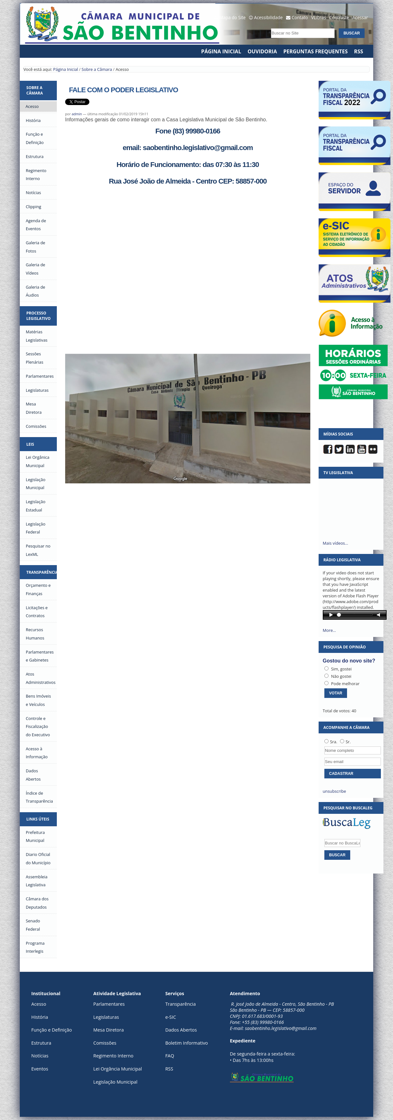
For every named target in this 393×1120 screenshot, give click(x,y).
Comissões (104, 1043)
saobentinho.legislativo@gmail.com (280, 1028)
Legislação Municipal (115, 1082)
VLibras (318, 17)
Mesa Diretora (108, 1030)
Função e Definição (51, 1030)
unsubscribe (334, 791)
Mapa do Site (232, 17)
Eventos (39, 1069)
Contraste (339, 17)
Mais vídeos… (335, 543)
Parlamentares (109, 1004)
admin (77, 113)
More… (329, 630)
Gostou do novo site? (349, 660)
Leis (30, 444)
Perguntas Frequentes (315, 51)
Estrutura (41, 1043)
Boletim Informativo (186, 1043)
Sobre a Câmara (97, 69)
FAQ (169, 1056)
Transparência (39, 572)
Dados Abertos (181, 1030)
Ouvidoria (262, 51)
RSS (358, 51)
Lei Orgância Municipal (117, 1069)
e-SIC (170, 1017)
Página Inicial (221, 51)
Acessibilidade (268, 17)
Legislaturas (106, 1017)
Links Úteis (37, 819)
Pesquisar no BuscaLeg (348, 808)
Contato (300, 17)
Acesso (38, 1004)
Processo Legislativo (38, 315)
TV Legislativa (338, 472)
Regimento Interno (113, 1056)
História (39, 1017)
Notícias (40, 1056)
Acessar (360, 17)
